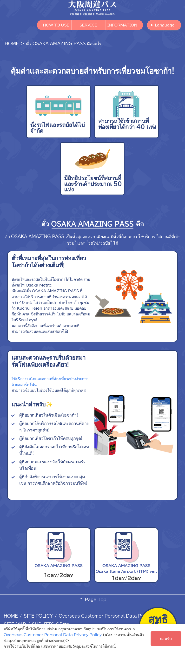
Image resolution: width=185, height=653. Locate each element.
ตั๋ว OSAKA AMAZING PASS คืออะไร (63, 43)
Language (164, 25)
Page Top (95, 599)
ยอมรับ (166, 638)
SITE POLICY (38, 616)
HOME (12, 43)
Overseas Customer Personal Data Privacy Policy (114, 616)
